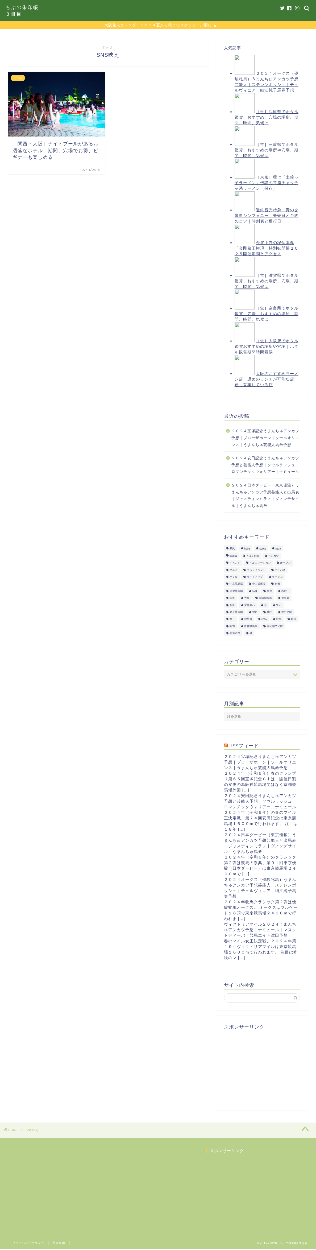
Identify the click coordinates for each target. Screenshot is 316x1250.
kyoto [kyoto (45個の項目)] (262, 549)
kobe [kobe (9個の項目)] (247, 549)
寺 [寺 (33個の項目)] (265, 605)
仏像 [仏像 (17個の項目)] (254, 591)
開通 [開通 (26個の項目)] (232, 626)
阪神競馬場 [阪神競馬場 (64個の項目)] (250, 626)
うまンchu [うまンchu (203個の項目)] (252, 556)
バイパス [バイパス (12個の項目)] (280, 570)
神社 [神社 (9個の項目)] (269, 612)
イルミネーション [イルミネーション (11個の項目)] (260, 563)
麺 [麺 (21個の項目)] (251, 633)
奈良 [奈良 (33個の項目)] (232, 605)
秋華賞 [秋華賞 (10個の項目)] (248, 619)
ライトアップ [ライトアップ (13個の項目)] (255, 577)
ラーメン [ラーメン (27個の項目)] (277, 577)
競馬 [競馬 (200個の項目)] (278, 619)
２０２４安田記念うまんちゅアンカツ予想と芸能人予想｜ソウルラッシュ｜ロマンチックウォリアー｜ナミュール (265, 466)
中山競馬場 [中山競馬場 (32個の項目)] (258, 584)
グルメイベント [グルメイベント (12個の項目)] (256, 570)
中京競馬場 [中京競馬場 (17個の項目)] (236, 584)
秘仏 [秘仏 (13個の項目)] (264, 619)
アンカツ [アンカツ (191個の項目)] (273, 556)
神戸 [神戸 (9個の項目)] (254, 612)
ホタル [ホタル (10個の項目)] (234, 577)
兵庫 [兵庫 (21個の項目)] (269, 591)
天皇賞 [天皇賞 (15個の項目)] (285, 598)
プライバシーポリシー (28, 1243)
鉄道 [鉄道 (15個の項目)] (293, 619)
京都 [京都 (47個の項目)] (277, 584)
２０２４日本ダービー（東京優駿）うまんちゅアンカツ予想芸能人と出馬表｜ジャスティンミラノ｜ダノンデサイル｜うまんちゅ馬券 (265, 496)
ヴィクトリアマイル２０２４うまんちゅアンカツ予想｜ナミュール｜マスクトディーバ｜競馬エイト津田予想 (260, 930)
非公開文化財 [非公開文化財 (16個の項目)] (275, 626)
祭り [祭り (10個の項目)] (232, 619)
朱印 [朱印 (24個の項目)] (278, 605)
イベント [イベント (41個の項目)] (235, 563)
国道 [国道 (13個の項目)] (232, 598)
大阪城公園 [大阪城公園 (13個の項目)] (265, 598)
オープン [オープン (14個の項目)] (285, 563)
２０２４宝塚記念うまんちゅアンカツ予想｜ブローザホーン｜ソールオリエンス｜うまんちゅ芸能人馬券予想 (265, 438)
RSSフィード (244, 746)
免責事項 (58, 1243)
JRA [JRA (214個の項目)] (232, 549)
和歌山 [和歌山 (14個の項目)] (285, 591)
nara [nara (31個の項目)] (278, 549)
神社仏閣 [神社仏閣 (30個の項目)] (286, 612)
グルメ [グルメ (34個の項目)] (234, 570)
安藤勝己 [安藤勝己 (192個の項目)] (249, 605)
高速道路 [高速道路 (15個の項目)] (235, 633)
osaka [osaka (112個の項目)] (233, 556)
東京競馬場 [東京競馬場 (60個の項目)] (236, 612)
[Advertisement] (264, 1069)
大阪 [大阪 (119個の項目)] (247, 598)
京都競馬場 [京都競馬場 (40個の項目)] (236, 591)
